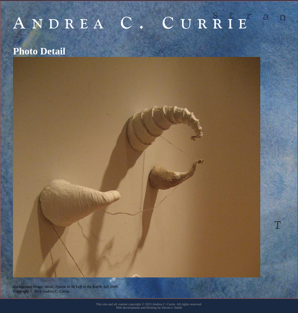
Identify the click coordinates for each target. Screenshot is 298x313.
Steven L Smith (172, 307)
